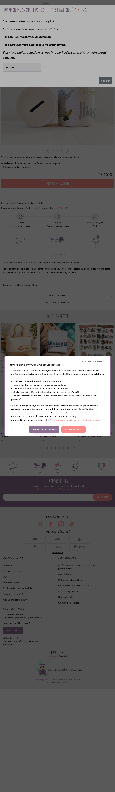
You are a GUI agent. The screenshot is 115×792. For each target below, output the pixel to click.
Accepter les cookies (44, 429)
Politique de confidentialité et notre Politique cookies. (74, 419)
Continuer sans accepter (93, 360)
